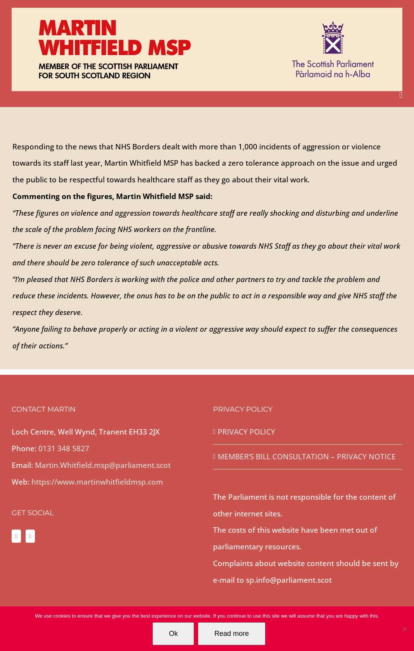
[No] (404, 629)
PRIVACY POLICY (246, 432)
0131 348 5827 (63, 448)
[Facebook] (30, 536)
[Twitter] (16, 536)
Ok (173, 633)
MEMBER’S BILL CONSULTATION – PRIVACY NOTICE (307, 457)
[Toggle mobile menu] (400, 95)
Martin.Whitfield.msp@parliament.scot (103, 465)
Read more (231, 633)
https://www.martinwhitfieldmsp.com (97, 482)
